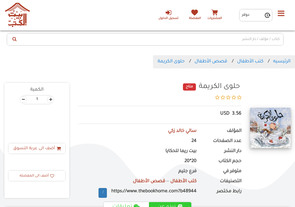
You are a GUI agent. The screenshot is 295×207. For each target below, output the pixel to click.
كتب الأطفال (250, 61)
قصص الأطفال (210, 61)
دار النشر (232, 151)
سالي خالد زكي (182, 131)
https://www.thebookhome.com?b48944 (153, 191)
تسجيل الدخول (168, 14)
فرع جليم (187, 171)
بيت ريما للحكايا (180, 151)
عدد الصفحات (227, 141)
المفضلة (195, 18)
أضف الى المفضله (37, 176)
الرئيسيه (281, 61)
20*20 (190, 161)
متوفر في (232, 171)
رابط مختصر (229, 191)
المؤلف (234, 131)
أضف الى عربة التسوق (37, 148)
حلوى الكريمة (171, 61)
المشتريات (214, 18)
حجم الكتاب (229, 161)
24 (193, 141)
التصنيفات (230, 181)
